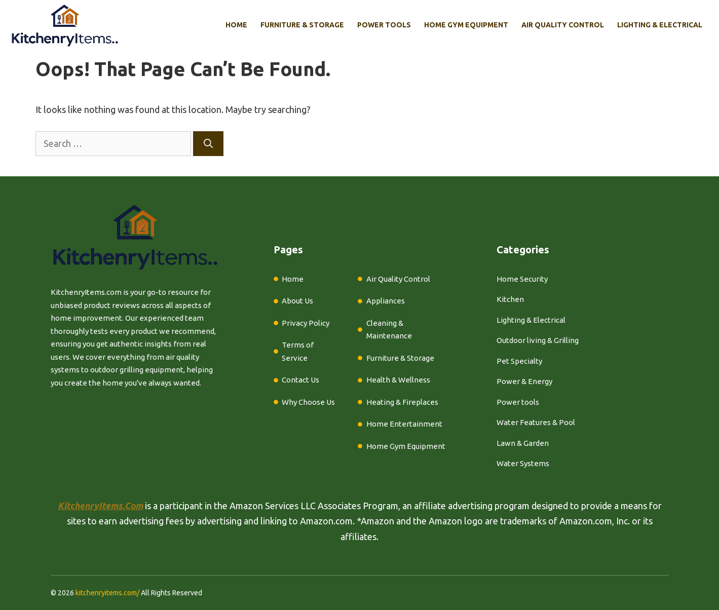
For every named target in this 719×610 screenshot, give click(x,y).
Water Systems (523, 463)
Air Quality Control (562, 25)
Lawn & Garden (523, 443)
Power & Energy (524, 381)
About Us (297, 300)
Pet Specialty (519, 361)
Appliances (385, 300)
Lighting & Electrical (659, 25)
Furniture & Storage (302, 25)
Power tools (518, 402)
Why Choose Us (308, 402)
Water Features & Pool (536, 422)
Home (236, 25)
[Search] (208, 143)
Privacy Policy (305, 323)
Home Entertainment (404, 424)
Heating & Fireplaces (402, 402)
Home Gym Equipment (466, 25)
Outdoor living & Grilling (538, 340)
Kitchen (510, 299)
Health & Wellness (398, 379)
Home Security (522, 279)
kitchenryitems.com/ (107, 593)
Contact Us (300, 379)
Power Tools (384, 25)
